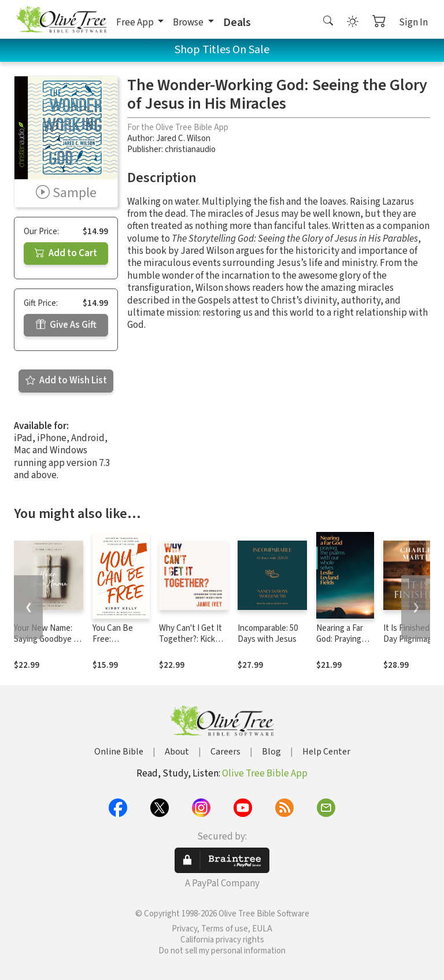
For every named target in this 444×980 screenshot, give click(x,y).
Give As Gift (66, 325)
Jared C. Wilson (183, 138)
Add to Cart (66, 253)
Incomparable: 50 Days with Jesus (268, 633)
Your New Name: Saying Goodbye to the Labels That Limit (48, 644)
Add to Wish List (66, 380)
